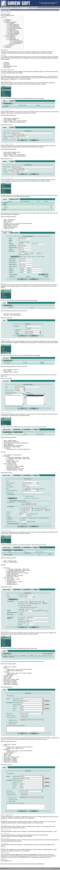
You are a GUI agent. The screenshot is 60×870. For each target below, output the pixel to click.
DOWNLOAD (14, 7)
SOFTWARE (7, 7)
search (12, 15)
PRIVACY (40, 868)
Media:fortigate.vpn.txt (6, 860)
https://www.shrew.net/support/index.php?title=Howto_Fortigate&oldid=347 (27, 864)
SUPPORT (24, 7)
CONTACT (30, 7)
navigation (7, 15)
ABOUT (34, 7)
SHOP (19, 7)
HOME (2, 7)
